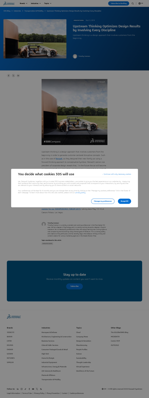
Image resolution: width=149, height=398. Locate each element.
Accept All (124, 201)
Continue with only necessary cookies (117, 174)
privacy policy (80, 192)
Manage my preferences (103, 201)
